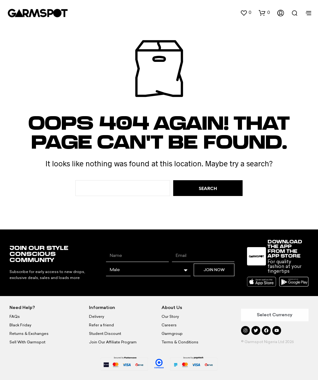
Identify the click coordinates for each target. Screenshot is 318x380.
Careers (169, 325)
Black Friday (20, 325)
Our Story (170, 316)
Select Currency (274, 315)
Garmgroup (172, 333)
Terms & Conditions (180, 342)
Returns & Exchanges (29, 333)
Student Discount (105, 333)
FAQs (14, 316)
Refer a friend (101, 325)
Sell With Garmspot (27, 342)
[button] (245, 12)
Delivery (96, 316)
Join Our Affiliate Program (113, 342)
